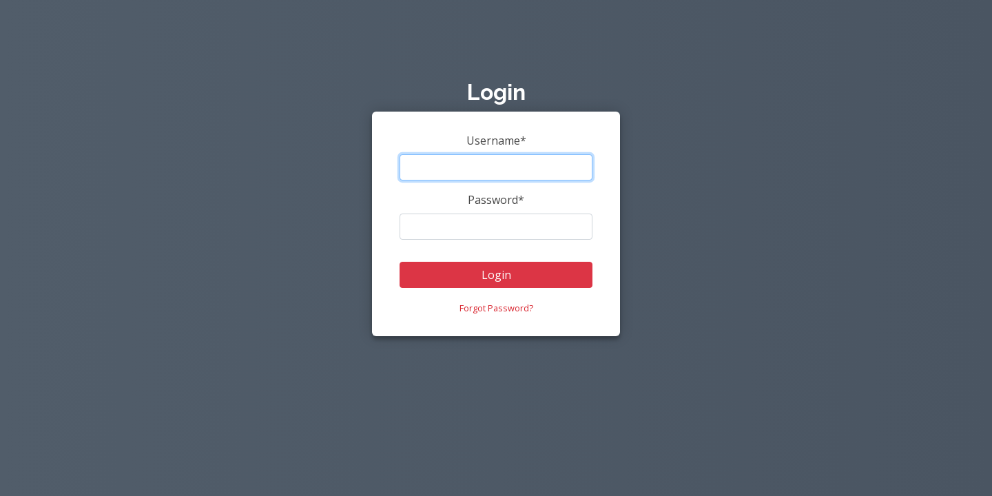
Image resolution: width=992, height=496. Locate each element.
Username (496, 140)
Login (496, 274)
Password (496, 199)
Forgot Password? (496, 308)
